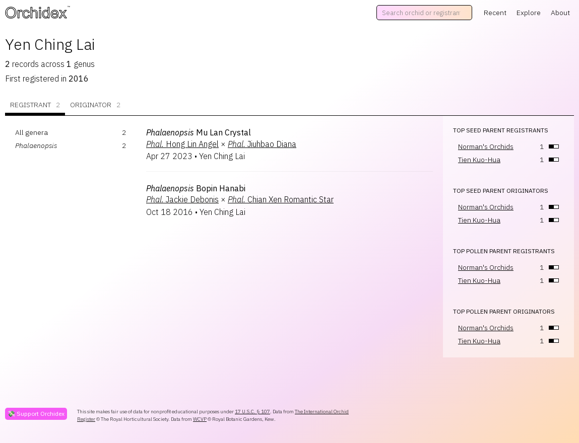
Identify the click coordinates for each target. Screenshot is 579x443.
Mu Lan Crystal (198, 132)
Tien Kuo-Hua (479, 159)
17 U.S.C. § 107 (252, 411)
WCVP (200, 419)
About (560, 12)
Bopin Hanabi (195, 188)
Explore (529, 12)
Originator (95, 105)
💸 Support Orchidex (36, 413)
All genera (31, 132)
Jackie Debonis (182, 199)
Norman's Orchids (485, 146)
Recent (495, 12)
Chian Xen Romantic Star (281, 199)
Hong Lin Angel (182, 144)
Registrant (35, 105)
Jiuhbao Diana (262, 144)
